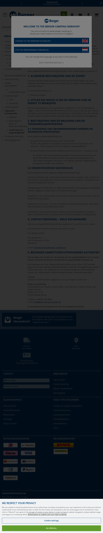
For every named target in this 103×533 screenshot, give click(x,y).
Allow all (51, 528)
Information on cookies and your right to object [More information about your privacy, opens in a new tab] (47, 514)
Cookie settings (51, 520)
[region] (51, 516)
